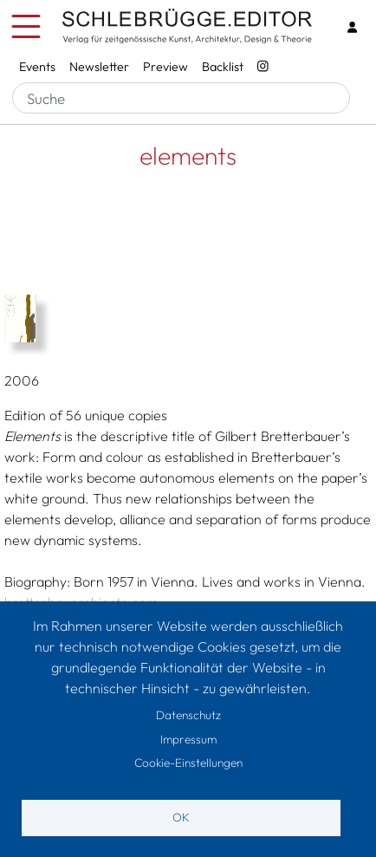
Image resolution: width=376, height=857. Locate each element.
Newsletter (99, 67)
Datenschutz (188, 715)
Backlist (222, 67)
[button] (188, 318)
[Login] (352, 27)
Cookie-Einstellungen (188, 762)
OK (181, 817)
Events (37, 67)
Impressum (188, 739)
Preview (165, 67)
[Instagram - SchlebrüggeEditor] (263, 67)
